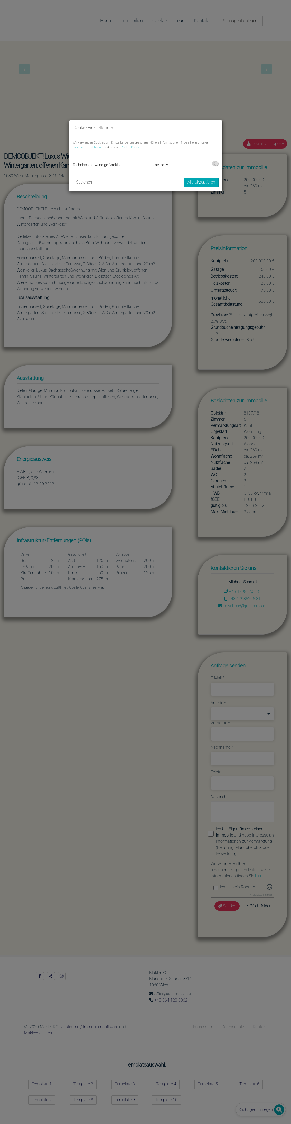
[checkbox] (215, 163)
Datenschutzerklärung (88, 147)
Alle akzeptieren (201, 182)
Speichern (84, 182)
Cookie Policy (130, 147)
